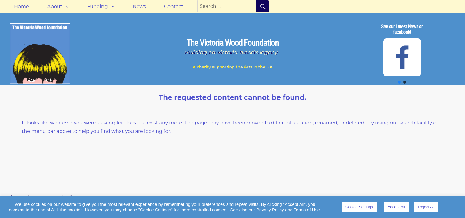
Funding (97, 6)
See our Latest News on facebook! (402, 29)
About (54, 6)
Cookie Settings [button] (359, 207)
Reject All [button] (426, 207)
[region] (402, 53)
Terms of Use (307, 209)
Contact (173, 6)
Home (21, 6)
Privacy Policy (270, 209)
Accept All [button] (396, 207)
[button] (399, 82)
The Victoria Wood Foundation (233, 43)
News (139, 6)
